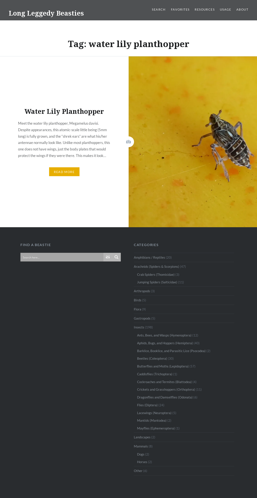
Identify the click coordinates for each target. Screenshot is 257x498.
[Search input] (62, 257)
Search (159, 9)
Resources (205, 9)
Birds (137, 300)
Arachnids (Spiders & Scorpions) (156, 266)
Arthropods (142, 291)
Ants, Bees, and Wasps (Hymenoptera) (164, 335)
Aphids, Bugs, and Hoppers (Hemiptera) (165, 343)
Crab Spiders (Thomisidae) (156, 274)
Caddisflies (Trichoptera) (154, 374)
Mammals (141, 446)
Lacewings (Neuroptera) (154, 413)
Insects (139, 327)
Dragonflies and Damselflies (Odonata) (165, 397)
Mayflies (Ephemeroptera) (156, 428)
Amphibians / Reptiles (149, 257)
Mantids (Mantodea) (152, 420)
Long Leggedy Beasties (46, 13)
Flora (137, 309)
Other (138, 471)
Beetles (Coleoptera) (152, 358)
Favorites (180, 9)
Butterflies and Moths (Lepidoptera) (163, 366)
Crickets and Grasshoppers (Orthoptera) (166, 389)
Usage (225, 9)
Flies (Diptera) (147, 405)
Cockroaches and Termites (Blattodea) (164, 382)
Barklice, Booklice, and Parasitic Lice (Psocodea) (171, 351)
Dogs (140, 454)
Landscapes (142, 437)
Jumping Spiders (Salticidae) (157, 282)
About (242, 9)
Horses (142, 462)
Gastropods (142, 318)
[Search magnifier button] (116, 257)
